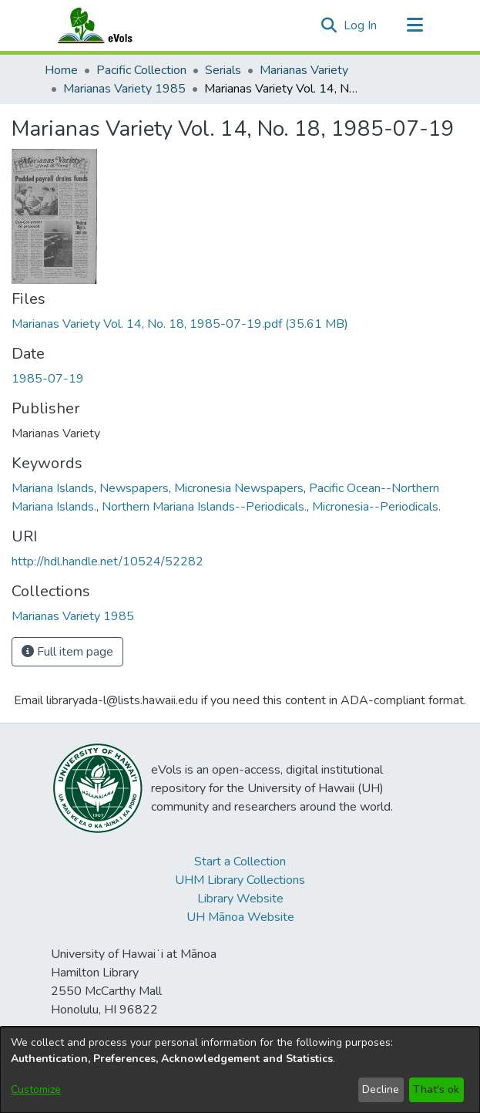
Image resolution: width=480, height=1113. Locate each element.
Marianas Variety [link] (304, 70)
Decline (380, 1089)
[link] (180, 323)
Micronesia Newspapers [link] (239, 488)
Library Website (240, 898)
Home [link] (61, 70)
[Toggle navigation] (415, 25)
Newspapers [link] (134, 488)
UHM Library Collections (240, 880)
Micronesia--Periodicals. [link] (376, 506)
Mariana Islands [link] (53, 488)
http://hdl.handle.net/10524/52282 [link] (107, 561)
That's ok (436, 1089)
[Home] (110, 25)
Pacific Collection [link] (141, 70)
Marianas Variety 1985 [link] (124, 88)
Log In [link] (361, 25)
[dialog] (240, 1070)
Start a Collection (240, 861)
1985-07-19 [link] (48, 378)
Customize (36, 1089)
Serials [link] (223, 70)
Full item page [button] (67, 651)
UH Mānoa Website (240, 917)
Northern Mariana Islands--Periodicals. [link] (204, 506)
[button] (329, 25)
